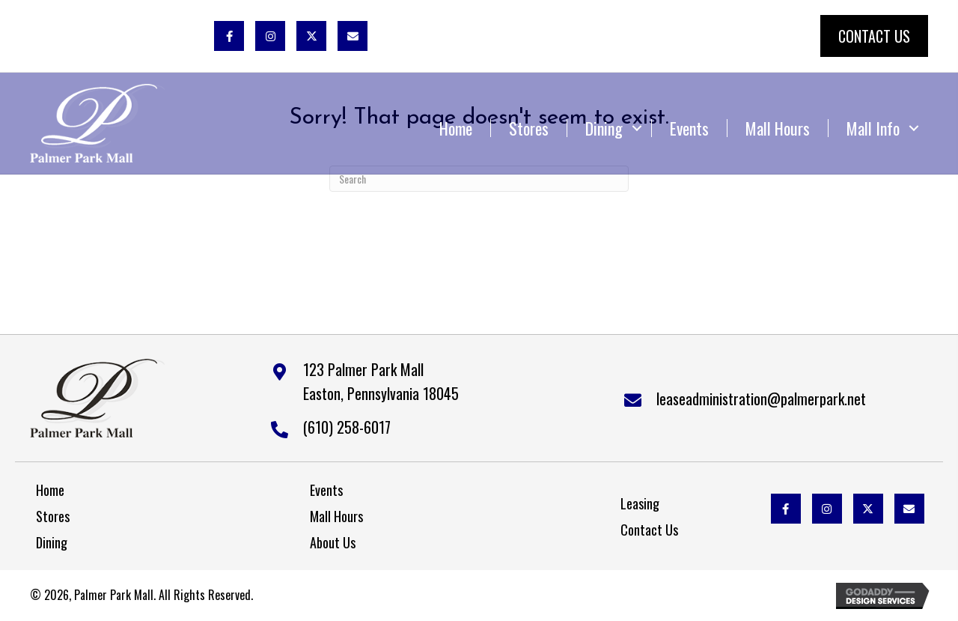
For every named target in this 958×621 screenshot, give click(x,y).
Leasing (639, 503)
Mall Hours (777, 128)
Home (455, 128)
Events (689, 128)
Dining (604, 128)
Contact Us (649, 529)
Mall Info (873, 128)
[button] (229, 36)
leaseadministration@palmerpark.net (761, 398)
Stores (529, 128)
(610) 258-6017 (347, 427)
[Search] (479, 179)
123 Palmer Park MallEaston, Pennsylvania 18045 (381, 381)
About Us (333, 542)
